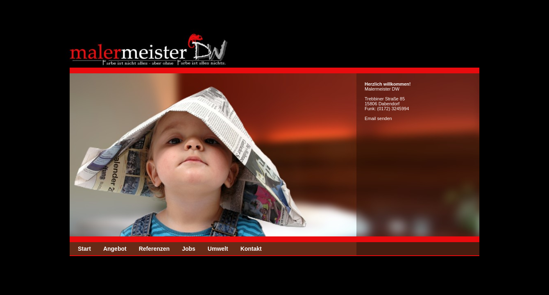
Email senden (378, 118)
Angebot (115, 248)
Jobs (188, 248)
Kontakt (251, 248)
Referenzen (154, 248)
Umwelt (218, 248)
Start (84, 248)
